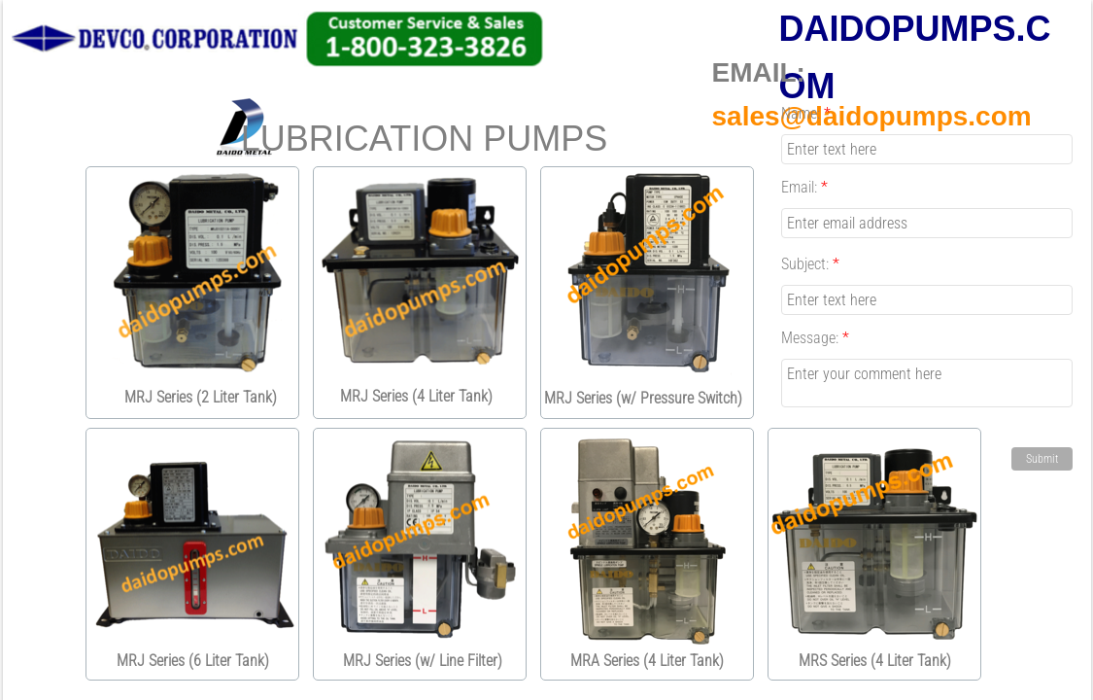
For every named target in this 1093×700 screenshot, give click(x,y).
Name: (806, 113)
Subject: (810, 264)
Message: (815, 338)
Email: (804, 187)
